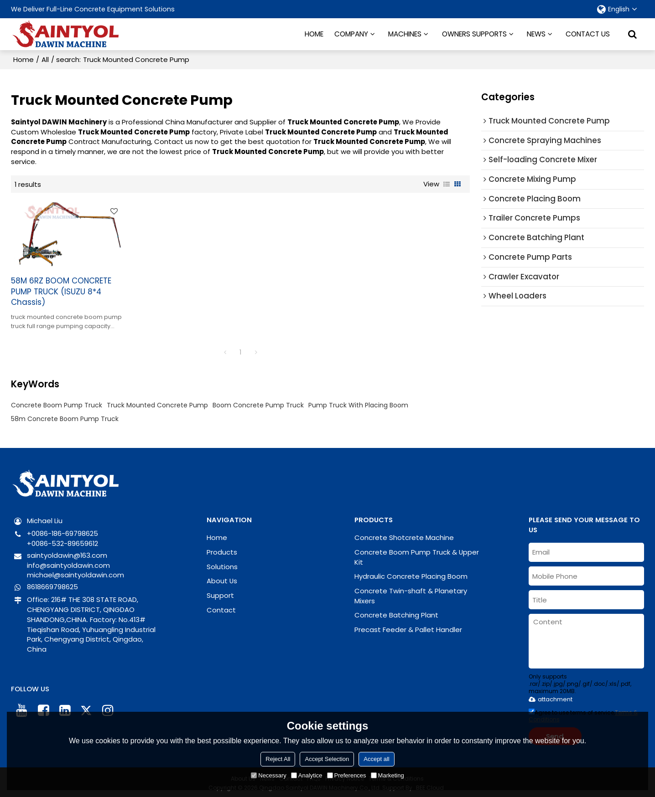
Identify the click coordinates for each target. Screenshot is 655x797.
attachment (550, 697)
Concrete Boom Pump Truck (56, 402)
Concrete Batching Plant (396, 613)
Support (220, 593)
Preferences (346, 775)
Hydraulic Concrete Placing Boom (411, 574)
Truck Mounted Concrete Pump (157, 402)
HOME (314, 34)
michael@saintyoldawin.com (75, 573)
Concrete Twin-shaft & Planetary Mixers (410, 593)
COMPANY (351, 34)
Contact (221, 607)
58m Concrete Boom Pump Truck (65, 416)
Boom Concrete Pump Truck (258, 402)
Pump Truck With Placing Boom (358, 402)
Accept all (376, 759)
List (446, 184)
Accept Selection (327, 759)
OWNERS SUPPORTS (474, 34)
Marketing (387, 775)
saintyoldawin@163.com (67, 553)
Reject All (277, 759)
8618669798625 (52, 584)
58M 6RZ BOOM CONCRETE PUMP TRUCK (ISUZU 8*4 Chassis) (61, 289)
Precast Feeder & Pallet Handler (408, 627)
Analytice (306, 775)
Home (23, 59)
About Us (222, 578)
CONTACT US (588, 34)
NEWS (536, 34)
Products (222, 550)
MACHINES (404, 34)
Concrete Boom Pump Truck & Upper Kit (416, 555)
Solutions (222, 564)
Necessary (268, 775)
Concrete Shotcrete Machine (404, 535)
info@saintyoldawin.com (68, 563)
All (45, 59)
